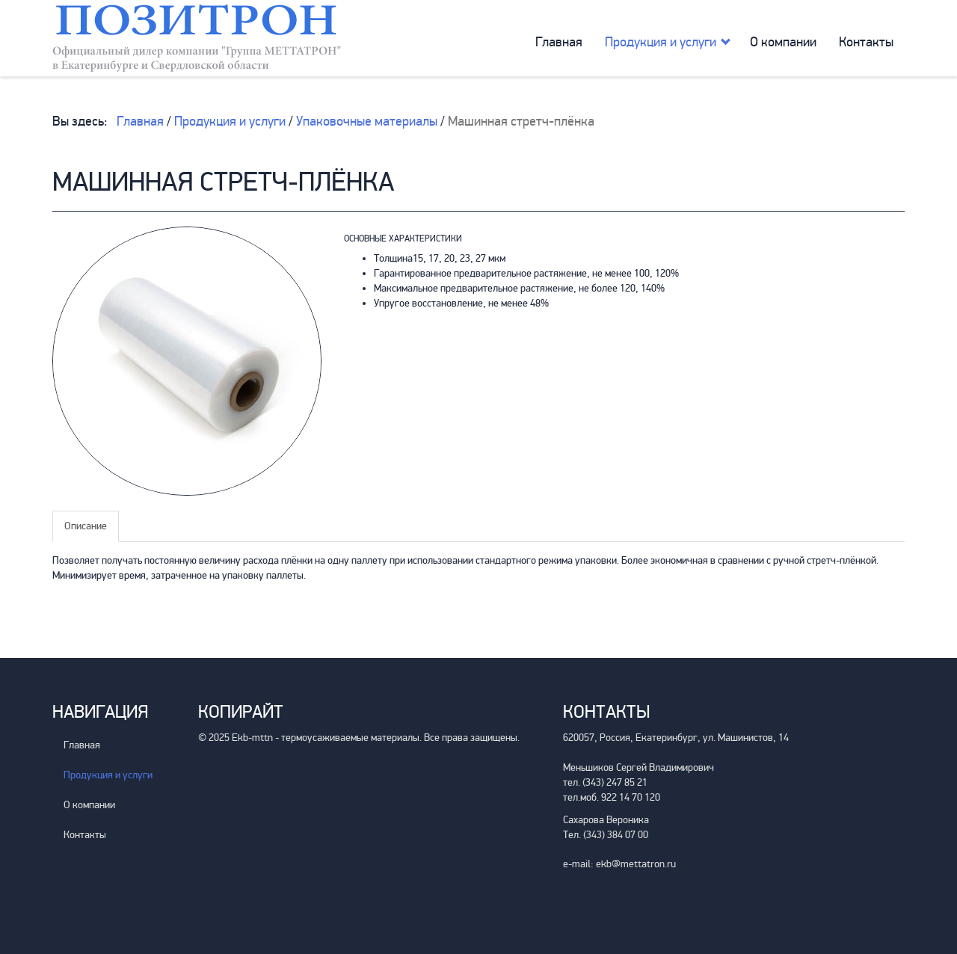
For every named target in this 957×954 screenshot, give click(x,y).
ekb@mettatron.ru (636, 864)
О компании (783, 42)
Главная (558, 42)
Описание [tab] (85, 526)
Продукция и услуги (660, 42)
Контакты (866, 42)
